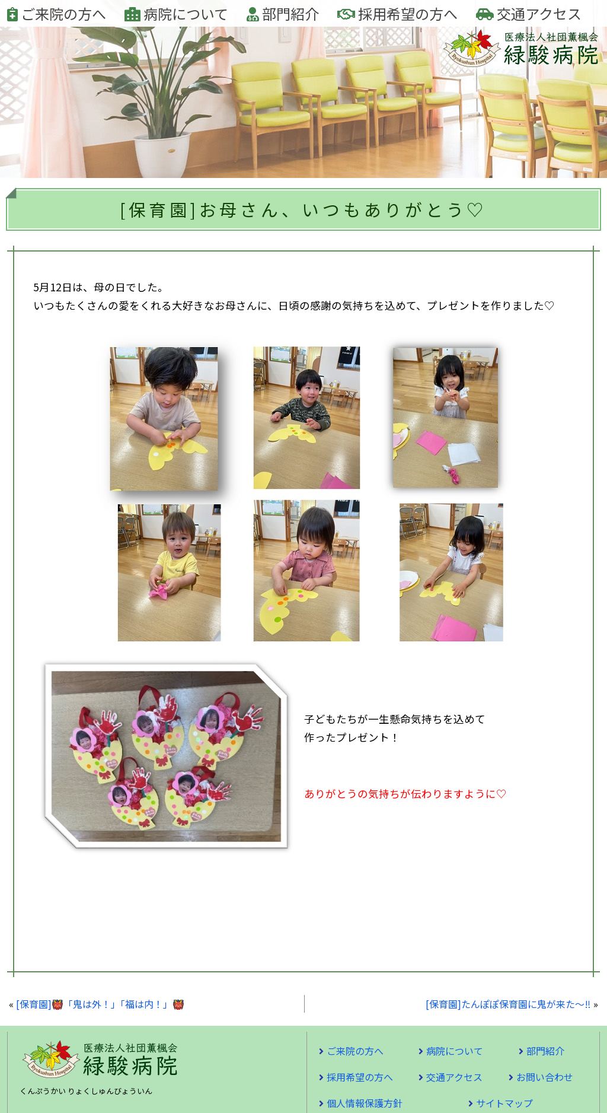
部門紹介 (283, 13)
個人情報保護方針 (364, 1103)
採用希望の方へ (397, 13)
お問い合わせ (544, 1077)
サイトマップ (504, 1103)
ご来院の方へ (56, 13)
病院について (176, 13)
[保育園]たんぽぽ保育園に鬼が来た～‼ (508, 1004)
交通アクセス (529, 13)
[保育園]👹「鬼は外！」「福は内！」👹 (100, 1004)
